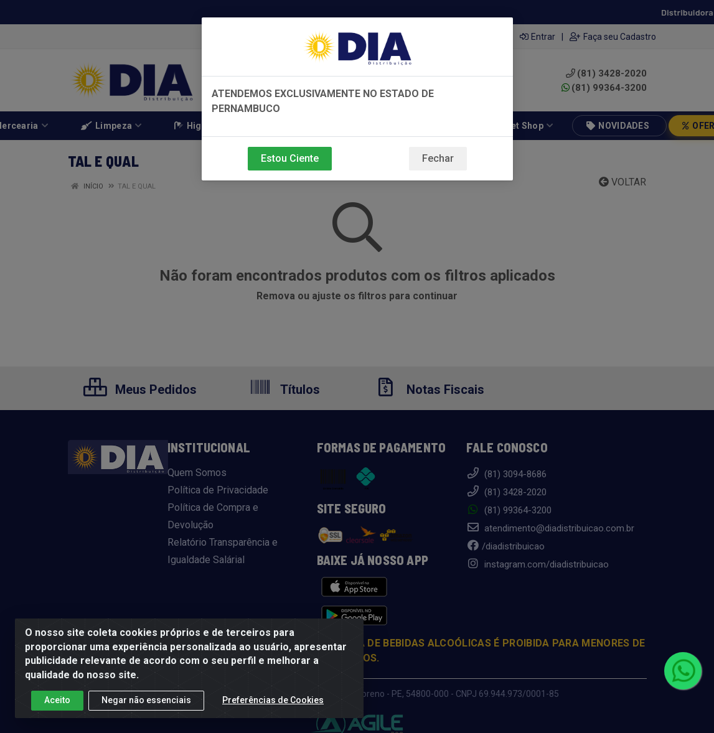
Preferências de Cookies (273, 700)
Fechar (438, 158)
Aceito (57, 700)
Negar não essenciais (146, 700)
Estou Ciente (290, 158)
